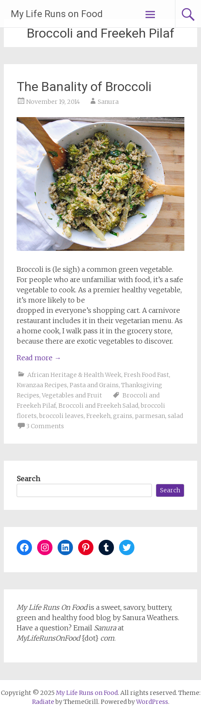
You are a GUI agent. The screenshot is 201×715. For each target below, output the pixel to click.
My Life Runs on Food (57, 14)
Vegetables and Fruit (72, 395)
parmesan (150, 416)
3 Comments (45, 426)
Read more (39, 357)
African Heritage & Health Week (74, 375)
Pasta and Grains (94, 385)
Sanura (108, 102)
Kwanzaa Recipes (42, 385)
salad (175, 416)
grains (122, 416)
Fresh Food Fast (146, 375)
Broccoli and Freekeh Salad (98, 405)
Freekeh (98, 416)
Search (28, 478)
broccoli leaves (61, 416)
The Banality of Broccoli (84, 86)
